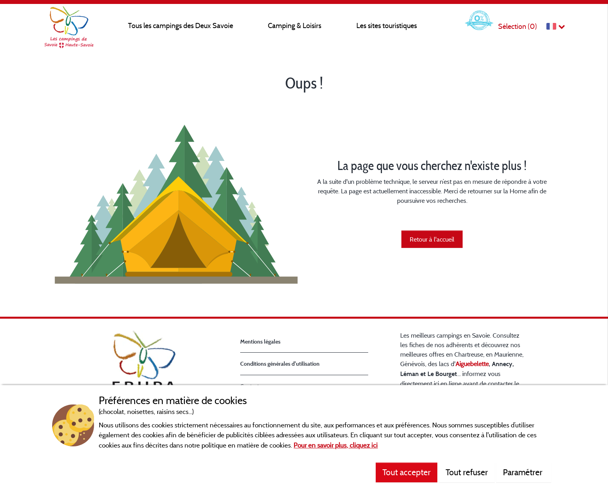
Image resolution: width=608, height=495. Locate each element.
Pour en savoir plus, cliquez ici (336, 445)
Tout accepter (406, 472)
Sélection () (517, 26)
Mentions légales (260, 341)
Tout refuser (467, 472)
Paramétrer (523, 472)
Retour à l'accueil (432, 239)
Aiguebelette (472, 364)
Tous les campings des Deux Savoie (180, 25)
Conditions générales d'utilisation (280, 363)
